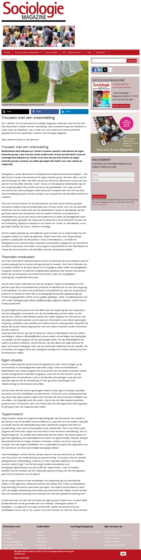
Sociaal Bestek (111, 531)
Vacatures (51, 52)
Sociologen (8, 538)
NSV (89, 52)
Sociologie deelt (45, 548)
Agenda (40, 531)
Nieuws (13, 59)
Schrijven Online (112, 541)
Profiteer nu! (121, 105)
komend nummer (122, 87)
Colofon (74, 538)
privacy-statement (99, 204)
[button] (15, 111)
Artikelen (41, 538)
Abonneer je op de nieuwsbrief (86, 531)
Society (6, 534)
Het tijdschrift (71, 53)
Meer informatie (21, 557)
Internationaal (10, 531)
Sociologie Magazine (13, 541)
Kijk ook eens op (113, 526)
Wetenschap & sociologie (15, 548)
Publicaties (42, 541)
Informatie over (12, 526)
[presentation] (114, 188)
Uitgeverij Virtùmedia (115, 544)
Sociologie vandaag (27, 53)
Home (7, 52)
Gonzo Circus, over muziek (117, 534)
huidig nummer (121, 84)
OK (123, 553)
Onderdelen (43, 526)
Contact (101, 52)
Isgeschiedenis (111, 538)
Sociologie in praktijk (13, 544)
